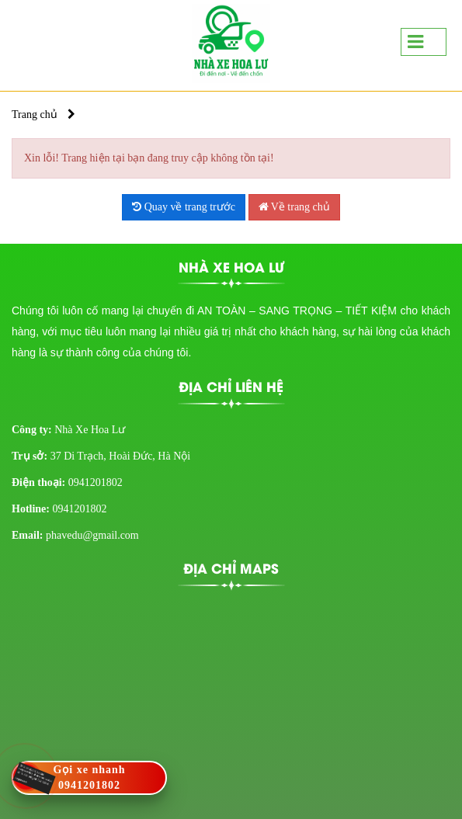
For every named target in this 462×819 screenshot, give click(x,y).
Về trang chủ (294, 207)
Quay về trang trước (183, 207)
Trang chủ (34, 114)
